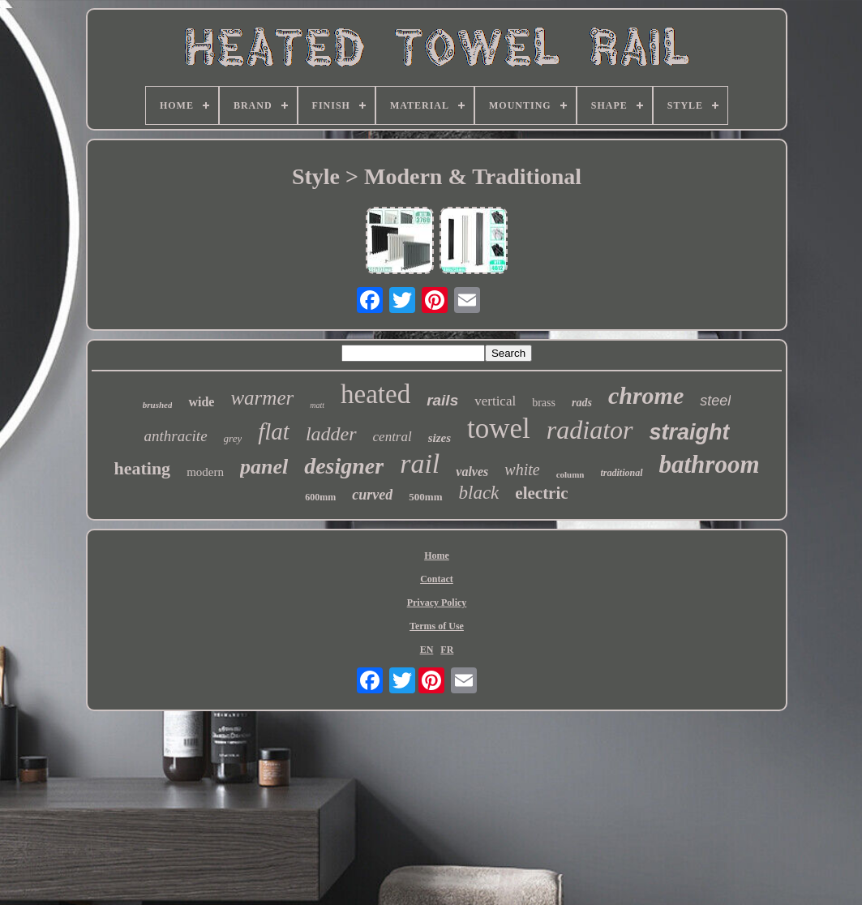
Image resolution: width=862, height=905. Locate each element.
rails (442, 400)
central (392, 436)
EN (427, 649)
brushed (158, 405)
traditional (621, 472)
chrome (646, 395)
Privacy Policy (437, 602)
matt (317, 405)
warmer (262, 398)
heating (142, 468)
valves (472, 471)
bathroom (709, 464)
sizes (439, 437)
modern (205, 471)
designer (344, 465)
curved (372, 495)
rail (420, 463)
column (570, 474)
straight (690, 432)
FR (446, 649)
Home (436, 555)
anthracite (175, 435)
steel (715, 400)
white (521, 469)
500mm (425, 497)
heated (375, 394)
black (479, 493)
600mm (320, 497)
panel (264, 466)
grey (233, 438)
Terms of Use (437, 626)
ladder (331, 433)
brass (543, 403)
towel (498, 428)
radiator (590, 429)
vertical (495, 401)
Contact (436, 579)
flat (273, 431)
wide (201, 402)
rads (582, 403)
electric (541, 493)
